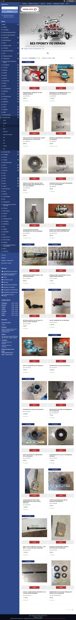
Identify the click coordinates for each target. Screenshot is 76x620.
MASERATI (6, 231)
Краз (4, 148)
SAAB (4, 216)
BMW (4, 112)
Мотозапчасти (6, 188)
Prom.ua (45, 615)
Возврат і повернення (7, 260)
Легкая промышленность (9, 32)
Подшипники (6, 201)
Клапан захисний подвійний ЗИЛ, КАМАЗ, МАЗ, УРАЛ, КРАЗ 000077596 (59, 230)
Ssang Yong (6, 80)
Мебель (5, 27)
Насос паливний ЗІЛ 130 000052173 (33, 365)
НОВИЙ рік (6, 224)
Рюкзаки (5, 208)
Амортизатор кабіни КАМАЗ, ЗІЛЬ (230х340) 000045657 (33, 275)
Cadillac (5, 229)
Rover (4, 183)
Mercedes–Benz (7, 96)
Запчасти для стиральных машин (9, 62)
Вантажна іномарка (7, 134)
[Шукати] (16, 8)
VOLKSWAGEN (7, 88)
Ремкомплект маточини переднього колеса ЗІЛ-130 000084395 (60, 592)
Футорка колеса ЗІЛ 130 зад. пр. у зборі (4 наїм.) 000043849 (33, 321)
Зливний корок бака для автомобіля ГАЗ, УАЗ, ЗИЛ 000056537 (60, 184)
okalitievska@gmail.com (7, 352)
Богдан (4, 123)
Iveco (4, 180)
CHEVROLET (6, 58)
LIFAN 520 (5, 251)
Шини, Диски (6, 210)
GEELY (5, 86)
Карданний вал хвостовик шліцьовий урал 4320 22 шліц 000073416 (31, 501)
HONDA (5, 99)
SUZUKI (5, 157)
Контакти (49, 3)
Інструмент (6, 37)
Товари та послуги (33, 3)
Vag (4, 226)
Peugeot (5, 159)
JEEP (4, 178)
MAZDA (5, 78)
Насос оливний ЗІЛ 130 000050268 (59, 320)
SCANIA (5, 146)
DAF (4, 137)
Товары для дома (7, 56)
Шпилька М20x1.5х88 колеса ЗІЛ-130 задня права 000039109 (60, 275)
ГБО (4, 199)
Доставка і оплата (6, 263)
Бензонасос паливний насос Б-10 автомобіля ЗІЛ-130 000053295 (60, 93)
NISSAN (5, 70)
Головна (24, 3)
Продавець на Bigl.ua (38, 617)
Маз (4, 140)
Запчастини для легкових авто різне (9, 205)
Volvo (4, 175)
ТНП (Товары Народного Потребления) (9, 245)
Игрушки (5, 242)
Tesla (4, 191)
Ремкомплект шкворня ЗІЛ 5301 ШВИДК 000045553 (32, 93)
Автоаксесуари (7, 114)
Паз (4, 143)
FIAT (4, 53)
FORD (4, 83)
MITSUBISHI (6, 65)
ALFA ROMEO (6, 196)
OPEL (4, 107)
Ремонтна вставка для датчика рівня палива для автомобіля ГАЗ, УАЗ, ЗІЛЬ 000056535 (33, 184)
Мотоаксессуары (7, 162)
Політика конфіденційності (60, 618)
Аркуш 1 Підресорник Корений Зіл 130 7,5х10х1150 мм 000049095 (34, 592)
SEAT (4, 165)
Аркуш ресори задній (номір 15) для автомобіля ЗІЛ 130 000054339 (34, 138)
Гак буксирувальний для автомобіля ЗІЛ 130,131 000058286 (32, 230)
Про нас (4, 255)
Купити (34, 88)
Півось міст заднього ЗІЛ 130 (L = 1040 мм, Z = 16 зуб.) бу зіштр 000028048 (34, 547)
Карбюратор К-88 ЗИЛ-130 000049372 (33, 409)
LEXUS (5, 104)
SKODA (5, 75)
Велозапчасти (6, 237)
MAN (4, 128)
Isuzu (4, 173)
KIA (4, 93)
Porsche (5, 167)
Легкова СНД (6, 152)
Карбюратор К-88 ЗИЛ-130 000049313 (59, 365)
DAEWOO (5, 101)
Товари (3, 24)
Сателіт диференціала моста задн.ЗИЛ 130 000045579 (58, 500)
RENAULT (5, 91)
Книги (4, 248)
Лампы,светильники (8, 50)
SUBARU (5, 109)
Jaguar (4, 186)
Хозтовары (6, 29)
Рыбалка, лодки (7, 45)
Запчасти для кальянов (9, 35)
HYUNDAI (5, 48)
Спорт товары (6, 239)
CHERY (5, 72)
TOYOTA (5, 67)
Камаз (4, 120)
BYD (4, 234)
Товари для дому (7, 218)
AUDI (4, 42)
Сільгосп (5, 170)
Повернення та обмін (58, 3)
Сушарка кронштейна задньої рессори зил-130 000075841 (58, 547)
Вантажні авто (6, 117)
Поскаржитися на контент (47, 618)
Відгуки (3, 257)
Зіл (3, 126)
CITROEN (5, 154)
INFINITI (5, 194)
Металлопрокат (7, 40)
